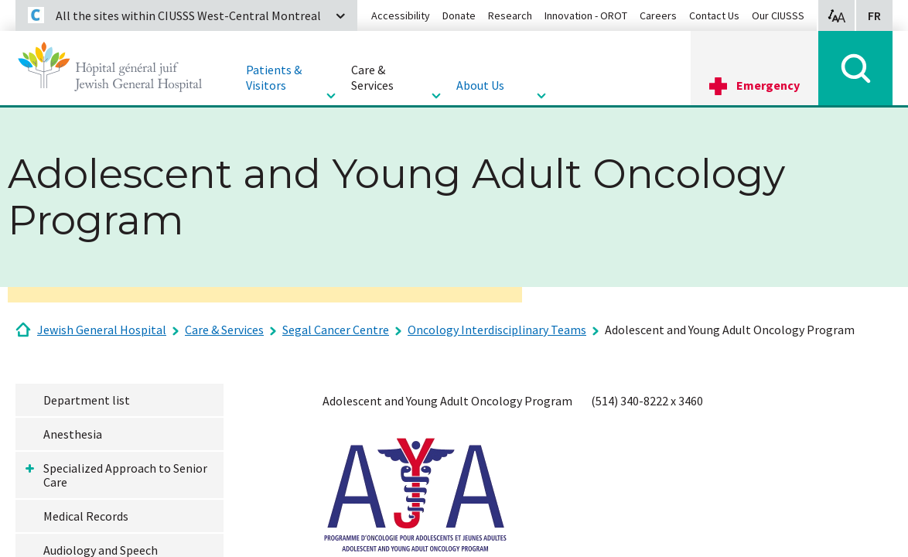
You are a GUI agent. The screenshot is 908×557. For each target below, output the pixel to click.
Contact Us (714, 15)
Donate (459, 15)
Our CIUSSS (778, 15)
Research (510, 15)
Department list (86, 400)
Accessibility (400, 15)
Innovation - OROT (585, 15)
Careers (658, 15)
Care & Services (224, 329)
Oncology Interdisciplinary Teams (497, 329)
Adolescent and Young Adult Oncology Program (730, 329)
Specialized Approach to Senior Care (125, 475)
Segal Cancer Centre (335, 329)
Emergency (768, 85)
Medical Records (85, 516)
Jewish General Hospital (101, 329)
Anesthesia (72, 434)
